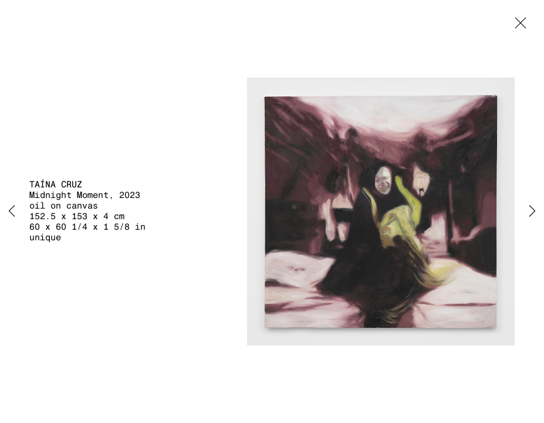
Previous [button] (11, 211)
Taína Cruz (55, 184)
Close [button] (517, 26)
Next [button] (532, 211)
